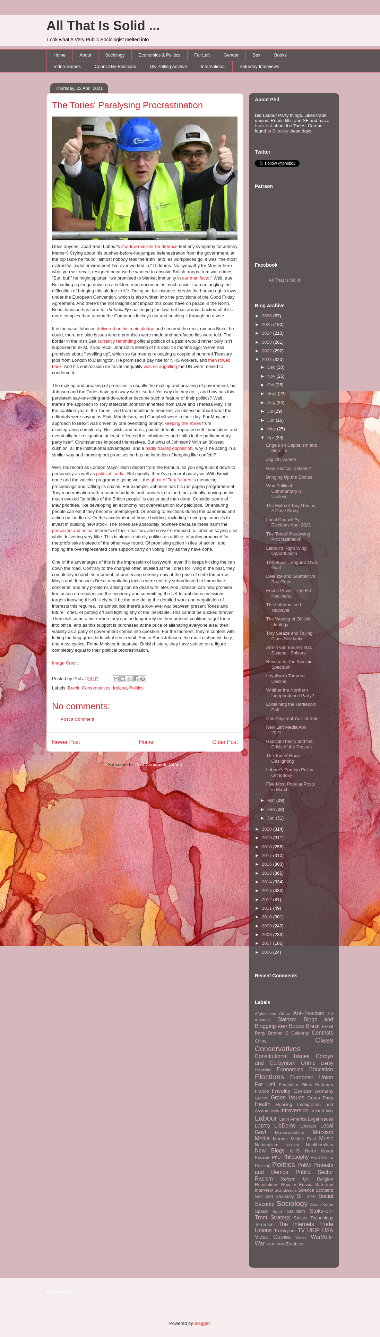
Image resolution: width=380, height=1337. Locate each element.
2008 (267, 934)
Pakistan (262, 1157)
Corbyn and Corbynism (294, 1059)
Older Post (225, 742)
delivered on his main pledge (125, 328)
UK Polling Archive (168, 66)
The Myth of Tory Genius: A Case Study (291, 508)
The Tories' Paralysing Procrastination (127, 105)
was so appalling (160, 366)
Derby (327, 1063)
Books (280, 55)
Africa (284, 1013)
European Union (311, 1077)
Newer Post (66, 742)
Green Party (320, 1097)
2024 (267, 333)
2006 (267, 952)
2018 (267, 846)
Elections (269, 1077)
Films (306, 1084)
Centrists (322, 1033)
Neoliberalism (319, 1144)
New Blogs (270, 1151)
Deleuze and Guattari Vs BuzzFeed (290, 579)
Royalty (288, 1184)
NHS (295, 1151)
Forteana (324, 1084)
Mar (271, 800)
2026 (267, 315)
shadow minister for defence (149, 246)
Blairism (286, 1019)
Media (262, 1138)
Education (321, 1069)
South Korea (321, 1204)
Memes (280, 1138)
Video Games (67, 66)
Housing (284, 1104)
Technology (321, 1217)
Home (60, 55)
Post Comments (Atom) (158, 764)
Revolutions (266, 1184)
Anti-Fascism (309, 1013)
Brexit (73, 688)
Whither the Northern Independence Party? (290, 692)
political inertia (110, 473)
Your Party (275, 1244)
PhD (276, 1157)
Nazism (292, 1144)
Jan (271, 818)
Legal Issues (320, 1119)
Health (262, 1104)
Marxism (323, 1132)
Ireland (120, 688)
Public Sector (314, 1172)
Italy (329, 1110)
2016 (267, 864)
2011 (267, 908)
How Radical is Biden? (288, 468)
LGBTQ (262, 1126)
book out (263, 125)
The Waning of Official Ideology (288, 621)
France (262, 1091)
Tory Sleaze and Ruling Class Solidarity (289, 636)
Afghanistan (265, 1013)
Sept (272, 393)
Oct (271, 384)
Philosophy (295, 1157)
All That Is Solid (284, 280)
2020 (267, 829)
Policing (263, 1165)
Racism (264, 1179)
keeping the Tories (182, 423)
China (261, 1041)
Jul (270, 411)
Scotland (324, 1190)
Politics (136, 688)
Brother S (278, 1033)
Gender (231, 55)
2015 (267, 873)
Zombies (294, 1243)
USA (327, 1230)
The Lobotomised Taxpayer (283, 607)
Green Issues (287, 1097)
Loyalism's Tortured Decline (285, 678)
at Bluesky (277, 131)
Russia (306, 1184)
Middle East (303, 1138)
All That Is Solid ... (103, 25)
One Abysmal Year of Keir (291, 718)
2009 (267, 925)
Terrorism (264, 1224)
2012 (267, 899)
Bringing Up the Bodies (289, 477)
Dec (272, 367)
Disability (263, 1070)
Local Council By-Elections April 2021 (288, 522)
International (213, 66)
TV (301, 1230)
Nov (272, 376)
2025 (267, 324)
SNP (311, 1196)
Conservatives (96, 688)
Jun (271, 420)
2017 (267, 855)
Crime (308, 1063)
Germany (324, 1091)
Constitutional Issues (282, 1056)
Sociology (114, 55)
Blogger (201, 1323)
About (85, 55)
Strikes (301, 1217)
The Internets (296, 1224)
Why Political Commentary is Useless (283, 491)
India (275, 1111)
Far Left (202, 55)
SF (299, 1196)
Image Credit (65, 663)
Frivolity (281, 1091)
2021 (267, 359)
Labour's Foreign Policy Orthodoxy (289, 772)
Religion (325, 1179)
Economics (290, 1069)
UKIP (313, 1230)
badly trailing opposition (169, 448)
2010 (267, 916)
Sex (256, 55)
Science (306, 1190)
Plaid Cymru (322, 1157)
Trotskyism (284, 1230)
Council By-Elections (115, 66)
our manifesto (195, 278)
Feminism (288, 1084)
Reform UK (295, 1179)
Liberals (308, 1126)
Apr (271, 437)
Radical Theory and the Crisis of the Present (289, 744)
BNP (282, 1026)
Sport (277, 1211)
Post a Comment (77, 719)
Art (330, 1013)
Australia (262, 1020)
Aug (272, 402)
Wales (300, 1237)
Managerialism (289, 1132)
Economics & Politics (160, 55)
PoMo (304, 1165)
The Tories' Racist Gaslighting (284, 758)
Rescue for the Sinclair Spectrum (288, 664)
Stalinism (296, 1211)
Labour (266, 1118)
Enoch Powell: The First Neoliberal (289, 593)
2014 (267, 881)
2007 (267, 943)
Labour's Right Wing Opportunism (286, 551)
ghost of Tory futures (170, 479)
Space (261, 1211)
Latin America (293, 1119)
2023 (267, 342)
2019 (267, 837)
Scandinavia (286, 1190)
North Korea (319, 1151)
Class (324, 1040)
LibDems (285, 1126)
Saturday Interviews (259, 66)
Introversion (294, 1110)
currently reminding (117, 341)
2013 (267, 890)
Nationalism (266, 1144)
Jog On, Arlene (281, 459)
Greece (261, 1098)
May (272, 428)
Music (326, 1138)
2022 (267, 350)
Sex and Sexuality (274, 1196)
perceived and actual (73, 530)
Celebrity (300, 1033)
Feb (271, 809)
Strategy (280, 1217)
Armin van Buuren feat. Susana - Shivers (289, 650)
